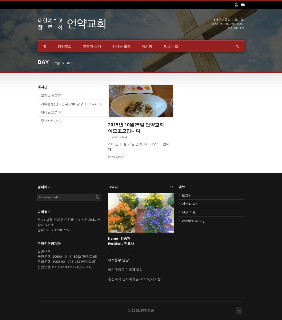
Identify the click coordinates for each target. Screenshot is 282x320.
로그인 (187, 195)
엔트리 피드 (190, 203)
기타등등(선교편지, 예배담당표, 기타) (68, 104)
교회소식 (47, 95)
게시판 (147, 46)
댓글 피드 (189, 212)
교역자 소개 (92, 46)
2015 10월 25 (120, 137)
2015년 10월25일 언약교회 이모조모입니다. (136, 128)
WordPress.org (193, 220)
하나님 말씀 (121, 46)
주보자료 (47, 120)
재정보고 (47, 112)
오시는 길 (170, 46)
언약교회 (65, 46)
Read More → (118, 157)
